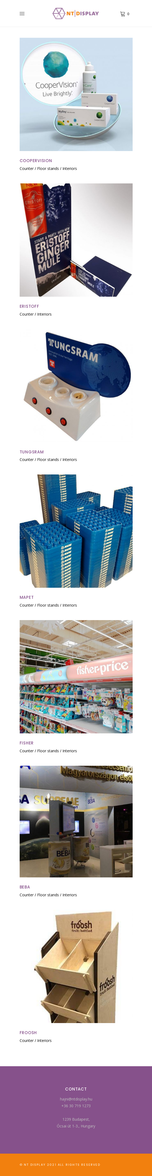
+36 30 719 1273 (76, 1105)
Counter (27, 168)
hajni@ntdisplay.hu (76, 1099)
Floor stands (48, 168)
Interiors (69, 168)
